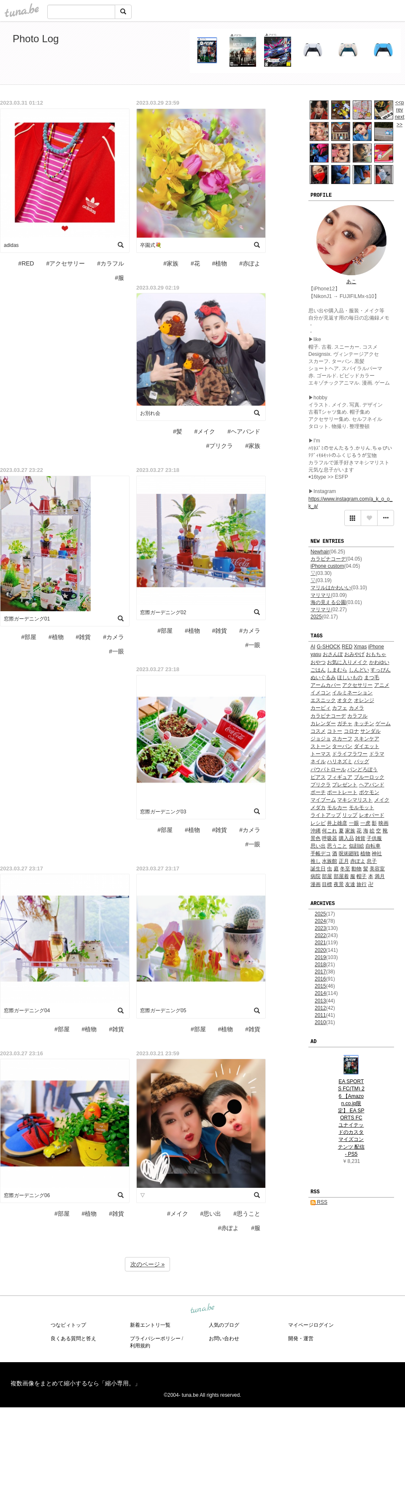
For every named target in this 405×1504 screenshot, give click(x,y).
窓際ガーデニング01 (27, 619)
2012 (320, 1008)
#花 (195, 263)
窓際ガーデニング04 (27, 1011)
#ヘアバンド (243, 431)
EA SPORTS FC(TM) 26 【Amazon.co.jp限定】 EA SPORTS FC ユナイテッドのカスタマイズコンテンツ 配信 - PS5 (351, 1118)
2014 (320, 993)
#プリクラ (219, 445)
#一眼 (116, 651)
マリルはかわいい (330, 588)
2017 (320, 972)
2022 (320, 935)
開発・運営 (300, 1338)
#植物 (219, 263)
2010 (320, 1022)
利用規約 (140, 1346)
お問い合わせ (224, 1338)
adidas (11, 245)
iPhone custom (327, 566)
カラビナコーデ (328, 559)
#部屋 (28, 637)
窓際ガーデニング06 (27, 1195)
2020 (320, 950)
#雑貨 (83, 637)
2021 (320, 943)
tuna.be (202, 1309)
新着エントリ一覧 (150, 1325)
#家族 (170, 263)
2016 (320, 979)
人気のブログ (224, 1325)
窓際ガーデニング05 (163, 1011)
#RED (26, 263)
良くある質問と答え (73, 1338)
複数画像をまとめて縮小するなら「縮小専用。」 (75, 1383)
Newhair (319, 552)
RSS (318, 1202)
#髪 (177, 431)
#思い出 (210, 1213)
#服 (119, 277)
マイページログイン (311, 1325)
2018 (320, 964)
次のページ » (147, 1264)
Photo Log (36, 38)
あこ (351, 282)
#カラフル (110, 263)
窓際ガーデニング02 (163, 612)
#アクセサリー (65, 263)
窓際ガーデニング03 (163, 812)
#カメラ (113, 637)
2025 (316, 617)
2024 (320, 921)
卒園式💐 (151, 245)
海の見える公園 (328, 602)
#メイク (205, 431)
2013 (320, 1001)
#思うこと (246, 1213)
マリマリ (320, 595)
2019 (320, 957)
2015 (320, 986)
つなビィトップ (68, 1325)
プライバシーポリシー (155, 1338)
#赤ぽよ (249, 263)
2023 (320, 928)
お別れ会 (150, 413)
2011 (320, 1015)
